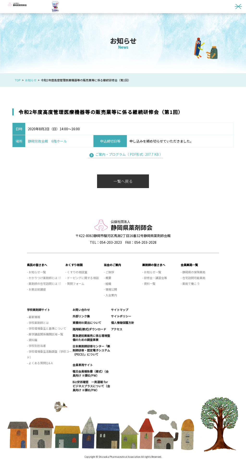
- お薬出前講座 (36, 289)
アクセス (116, 329)
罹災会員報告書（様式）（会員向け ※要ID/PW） (91, 373)
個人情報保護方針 (122, 323)
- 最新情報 (33, 317)
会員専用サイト (83, 365)
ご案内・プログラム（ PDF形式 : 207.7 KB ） (129, 154)
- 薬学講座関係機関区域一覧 (45, 334)
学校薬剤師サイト (38, 310)
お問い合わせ (81, 310)
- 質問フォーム (74, 283)
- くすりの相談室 (76, 272)
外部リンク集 (81, 316)
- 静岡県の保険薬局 (193, 272)
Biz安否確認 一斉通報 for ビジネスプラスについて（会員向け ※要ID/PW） (91, 386)
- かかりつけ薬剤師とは (42, 278)
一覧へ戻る (123, 181)
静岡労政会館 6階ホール (47, 141)
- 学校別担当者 (36, 346)
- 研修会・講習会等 (154, 278)
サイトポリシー (121, 316)
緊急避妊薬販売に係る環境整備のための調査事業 (91, 337)
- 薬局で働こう (190, 283)
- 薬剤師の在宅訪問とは (42, 283)
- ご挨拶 (109, 272)
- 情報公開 (110, 289)
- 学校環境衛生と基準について (46, 328)
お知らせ (31, 80)
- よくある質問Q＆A (40, 363)
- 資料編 (32, 340)
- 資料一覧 (148, 283)
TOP (18, 80)
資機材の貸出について (87, 323)
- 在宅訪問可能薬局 (193, 278)
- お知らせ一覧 (36, 272)
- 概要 (107, 278)
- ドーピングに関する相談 (82, 278)
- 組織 (107, 283)
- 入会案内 (110, 295)
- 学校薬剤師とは (38, 323)
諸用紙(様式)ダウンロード (89, 329)
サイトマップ (119, 310)
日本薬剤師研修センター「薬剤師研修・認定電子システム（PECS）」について (91, 350)
